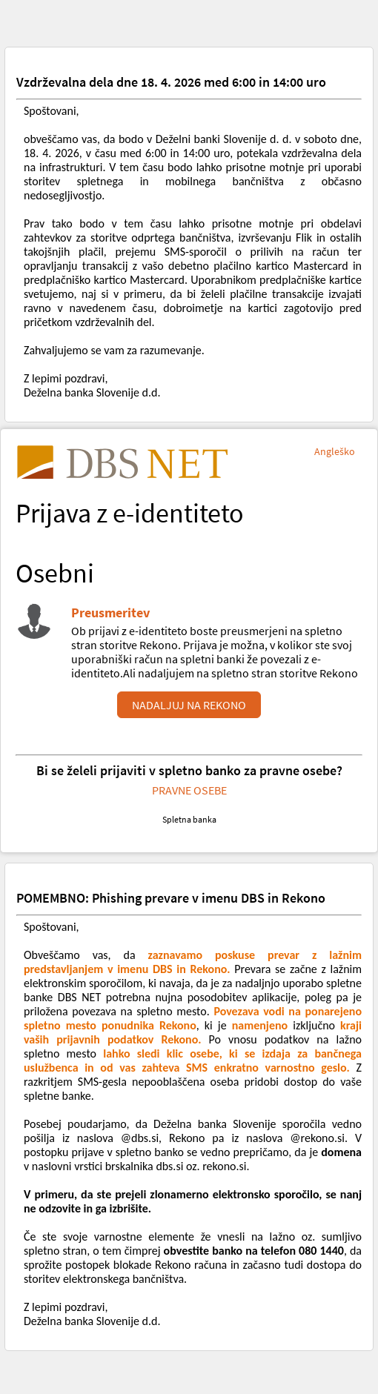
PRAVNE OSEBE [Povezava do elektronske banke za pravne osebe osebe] (189, 790)
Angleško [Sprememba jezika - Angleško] (334, 451)
